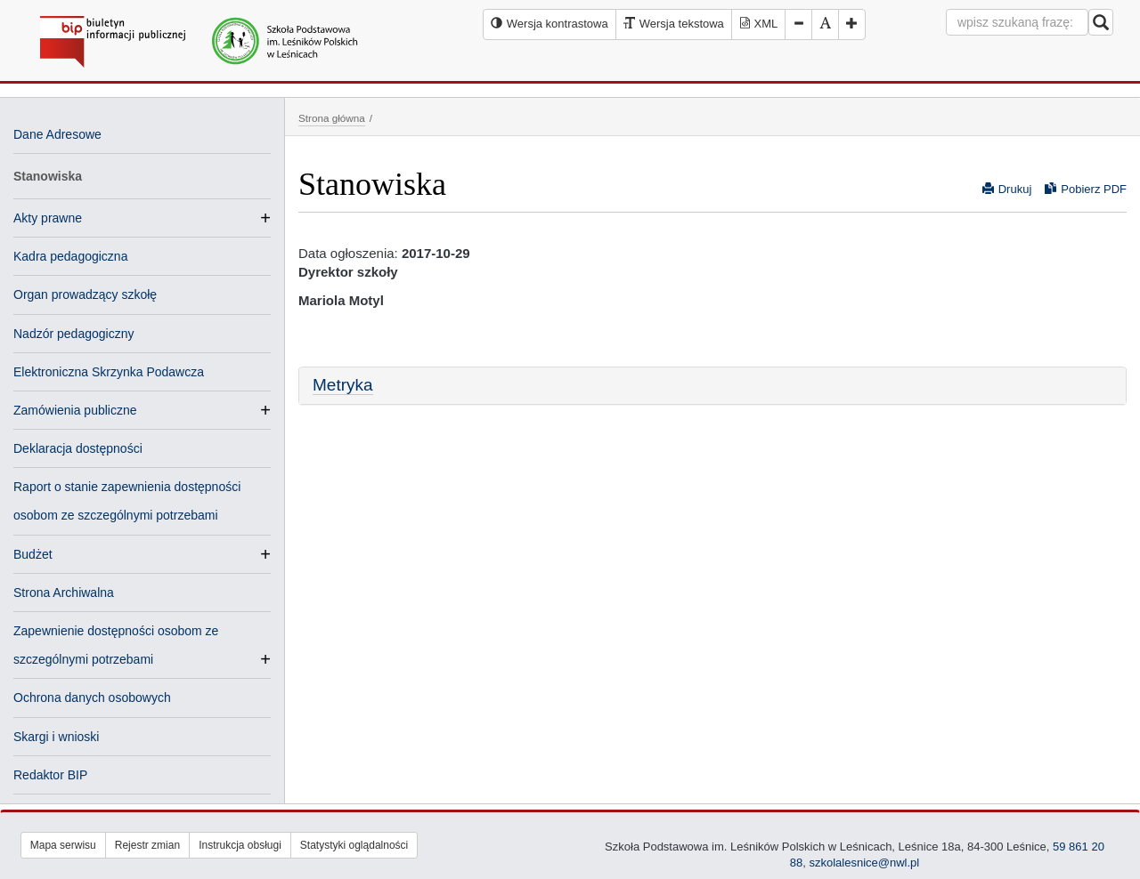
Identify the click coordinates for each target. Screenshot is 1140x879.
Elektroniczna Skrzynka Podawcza (108, 372)
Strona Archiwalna (63, 592)
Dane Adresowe (57, 134)
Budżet (33, 554)
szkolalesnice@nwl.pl (864, 862)
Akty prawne (47, 218)
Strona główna (331, 118)
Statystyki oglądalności (354, 845)
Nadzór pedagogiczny (73, 334)
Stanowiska (47, 176)
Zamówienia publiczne (75, 410)
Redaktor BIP (50, 775)
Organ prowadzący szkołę (85, 294)
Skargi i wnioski (56, 737)
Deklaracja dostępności (77, 448)
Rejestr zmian (147, 845)
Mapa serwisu (63, 845)
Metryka (343, 384)
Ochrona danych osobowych (92, 697)
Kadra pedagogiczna (70, 256)
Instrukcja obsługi (240, 845)
